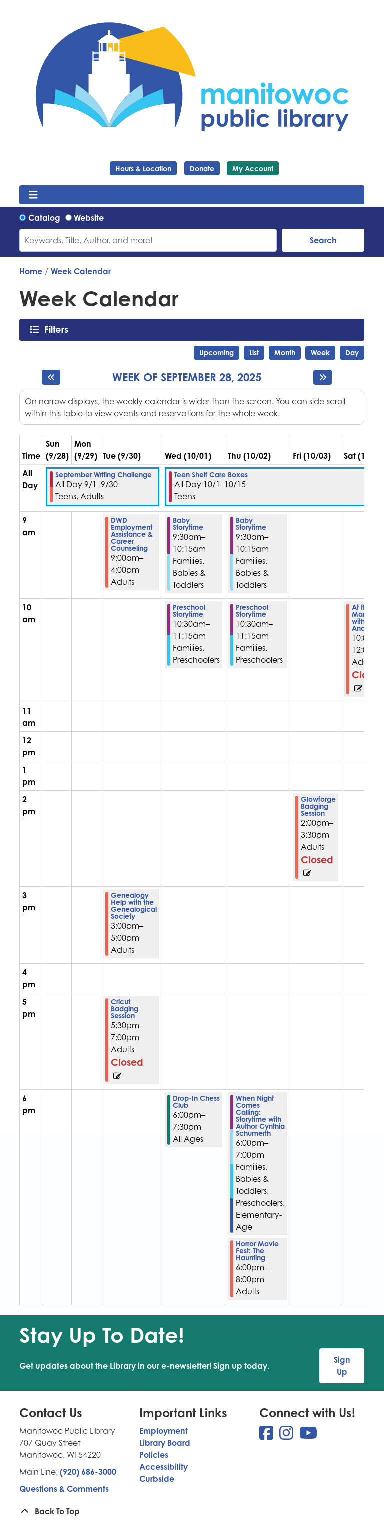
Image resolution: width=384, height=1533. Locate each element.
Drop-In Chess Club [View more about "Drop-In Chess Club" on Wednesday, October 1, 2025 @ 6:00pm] (196, 1102)
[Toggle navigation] (33, 195)
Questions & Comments (64, 1489)
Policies (154, 1455)
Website (89, 218)
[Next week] (323, 377)
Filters (59, 329)
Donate (202, 168)
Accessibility (164, 1467)
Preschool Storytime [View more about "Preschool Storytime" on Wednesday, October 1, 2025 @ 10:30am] (189, 611)
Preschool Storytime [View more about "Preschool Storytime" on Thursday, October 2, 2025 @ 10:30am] (252, 611)
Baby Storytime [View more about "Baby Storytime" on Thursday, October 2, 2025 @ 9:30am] (251, 524)
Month (285, 352)
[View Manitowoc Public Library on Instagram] (288, 1436)
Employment (164, 1431)
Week (320, 352)
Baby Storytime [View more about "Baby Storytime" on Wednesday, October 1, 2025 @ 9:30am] (188, 524)
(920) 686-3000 (88, 1472)
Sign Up (342, 1366)
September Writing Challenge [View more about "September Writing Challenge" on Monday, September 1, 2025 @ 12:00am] (104, 474)
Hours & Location (144, 168)
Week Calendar (81, 271)
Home (31, 271)
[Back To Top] (192, 1511)
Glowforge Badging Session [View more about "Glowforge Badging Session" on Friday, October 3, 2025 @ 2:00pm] (318, 806)
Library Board (165, 1443)
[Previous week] (51, 377)
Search (323, 240)
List (254, 352)
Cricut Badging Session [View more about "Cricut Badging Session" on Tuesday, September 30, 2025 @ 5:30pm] (124, 1008)
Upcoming (217, 352)
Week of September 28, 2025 (187, 377)
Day (352, 352)
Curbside (157, 1479)
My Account (253, 168)
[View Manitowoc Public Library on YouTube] (309, 1436)
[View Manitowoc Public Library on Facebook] (268, 1436)
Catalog (44, 218)
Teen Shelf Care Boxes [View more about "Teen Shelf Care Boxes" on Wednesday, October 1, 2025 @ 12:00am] (211, 474)
